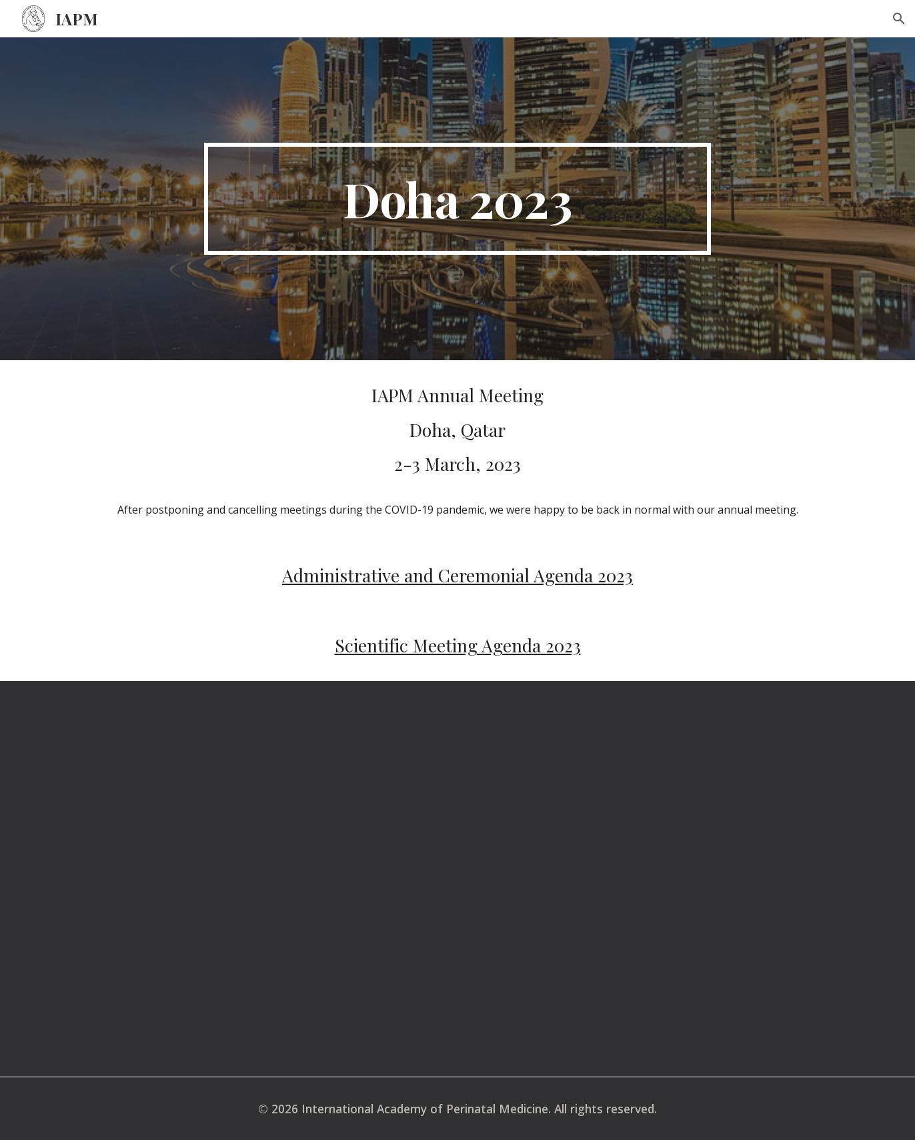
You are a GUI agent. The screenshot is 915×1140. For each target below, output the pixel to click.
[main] (457, 199)
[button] (899, 19)
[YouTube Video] (457, 879)
